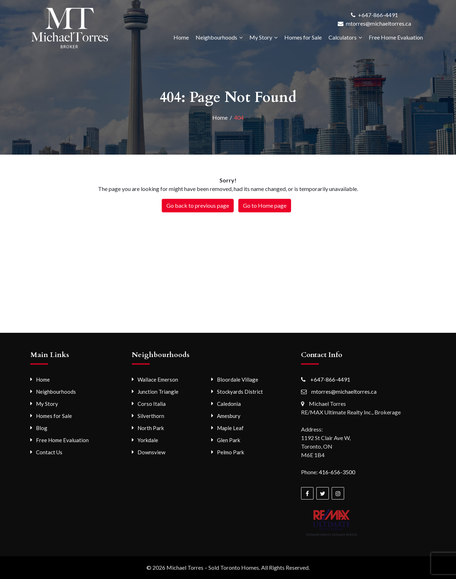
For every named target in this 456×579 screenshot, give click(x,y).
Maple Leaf (230, 428)
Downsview (151, 452)
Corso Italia (152, 403)
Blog (41, 428)
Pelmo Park (230, 452)
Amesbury (228, 416)
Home (181, 37)
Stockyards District (240, 391)
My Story (260, 37)
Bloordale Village (237, 379)
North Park (151, 428)
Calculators (342, 37)
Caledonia (229, 403)
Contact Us (49, 452)
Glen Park (228, 440)
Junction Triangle (158, 391)
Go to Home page (264, 205)
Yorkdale (148, 440)
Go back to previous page (197, 205)
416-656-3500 (337, 472)
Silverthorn (151, 416)
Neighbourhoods (216, 37)
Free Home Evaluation (396, 37)
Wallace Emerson (158, 379)
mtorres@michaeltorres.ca (378, 23)
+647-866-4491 (378, 14)
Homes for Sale (303, 37)
